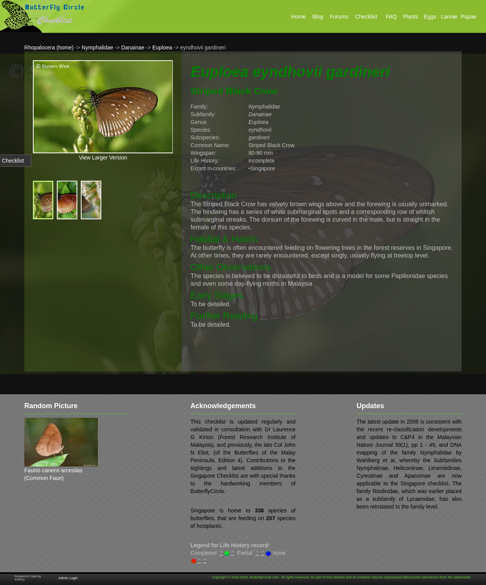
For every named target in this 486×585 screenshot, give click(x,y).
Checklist (13, 161)
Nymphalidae (97, 47)
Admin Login (68, 578)
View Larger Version (103, 157)
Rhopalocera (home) (49, 47)
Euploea (162, 47)
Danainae (132, 47)
